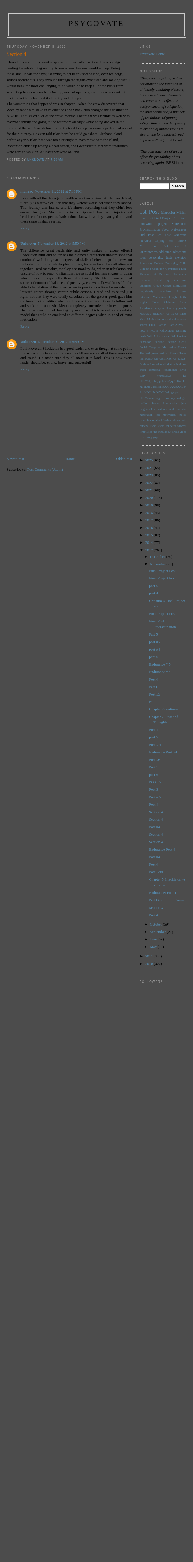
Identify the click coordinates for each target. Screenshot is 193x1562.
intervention (170, 403)
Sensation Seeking (152, 341)
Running (181, 330)
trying (148, 437)
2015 (149, 535)
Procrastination (150, 229)
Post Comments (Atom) (45, 469)
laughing (145, 409)
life (153, 409)
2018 (149, 512)
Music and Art (154, 246)
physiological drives (167, 420)
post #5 (154, 642)
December (158, 556)
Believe (159, 263)
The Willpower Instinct (154, 353)
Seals (143, 336)
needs (182, 414)
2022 (149, 482)
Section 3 (156, 907)
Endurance (180, 274)
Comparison (172, 268)
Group (157, 285)
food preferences (174, 229)
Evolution (146, 280)
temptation (146, 431)
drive (183, 369)
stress (152, 425)
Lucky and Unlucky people (169, 308)
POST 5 (155, 782)
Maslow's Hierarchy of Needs (159, 313)
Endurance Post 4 (162, 849)
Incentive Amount (173, 291)
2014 (149, 542)
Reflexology (167, 330)
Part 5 (153, 634)
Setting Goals (177, 341)
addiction (165, 252)
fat (184, 375)
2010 (149, 963)
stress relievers (167, 425)
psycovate (96, 23)
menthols (161, 409)
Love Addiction (163, 302)
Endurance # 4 (160, 672)
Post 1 (179, 246)
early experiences (156, 375)
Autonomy (146, 263)
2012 (149, 550)
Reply (24, 228)
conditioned (170, 369)
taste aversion (176, 257)
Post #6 (154, 759)
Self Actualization (158, 336)
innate (155, 403)
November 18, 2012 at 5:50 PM (61, 243)
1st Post (149, 211)
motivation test (150, 414)
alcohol (170, 364)
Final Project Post (166, 218)
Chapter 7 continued (164, 709)
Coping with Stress (170, 241)
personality (155, 257)
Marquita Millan (173, 212)
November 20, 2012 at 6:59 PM (61, 341)
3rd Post (164, 235)
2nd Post (147, 235)
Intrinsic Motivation (153, 297)
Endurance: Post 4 (162, 892)
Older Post (124, 459)
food (143, 257)
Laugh (173, 297)
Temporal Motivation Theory (167, 347)
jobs (183, 403)
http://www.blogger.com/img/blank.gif (163, 398)
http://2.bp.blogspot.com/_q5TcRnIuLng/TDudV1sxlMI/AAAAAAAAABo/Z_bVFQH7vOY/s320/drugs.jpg (163, 386)
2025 (149, 460)
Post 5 (154, 330)
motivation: (170, 414)
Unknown (28, 243)
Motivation (178, 224)
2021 (149, 490)
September (158, 932)
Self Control (178, 336)
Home (70, 459)
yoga (155, 437)
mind (171, 409)
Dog (183, 268)
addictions (179, 252)
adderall (161, 364)
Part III (154, 687)
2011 (149, 956)
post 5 (153, 586)
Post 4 (144, 330)
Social (143, 347)
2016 (149, 527)
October (156, 924)
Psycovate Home (152, 54)
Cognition (158, 268)
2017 (149, 520)
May (154, 947)
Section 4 (156, 812)
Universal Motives (165, 358)
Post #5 (162, 324)
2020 (149, 497)
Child (183, 263)
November (158, 564)
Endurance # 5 (160, 664)
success (181, 425)
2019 (149, 505)
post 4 (153, 593)
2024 (149, 467)
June (154, 939)
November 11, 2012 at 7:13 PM (58, 191)
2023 (149, 475)
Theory (174, 353)
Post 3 (182, 324)
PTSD (152, 324)
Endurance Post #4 (163, 752)
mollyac (26, 191)
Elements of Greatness (155, 274)
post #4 (154, 649)
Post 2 (173, 324)
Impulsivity (147, 291)
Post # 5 (155, 797)
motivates (180, 409)
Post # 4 (155, 744)
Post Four (156, 872)
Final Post (147, 218)
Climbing (145, 268)
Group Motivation (174, 285)
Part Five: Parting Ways (166, 900)
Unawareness (149, 252)
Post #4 (154, 827)
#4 (151, 702)
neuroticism (147, 420)
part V (153, 657)
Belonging (171, 263)
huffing (144, 403)
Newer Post (15, 459)
